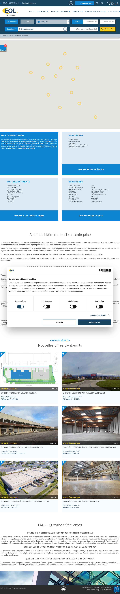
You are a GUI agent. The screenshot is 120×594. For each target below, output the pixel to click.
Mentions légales (87, 587)
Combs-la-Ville (74, 198)
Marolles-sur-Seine (97, 191)
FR (97, 3)
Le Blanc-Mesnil (96, 201)
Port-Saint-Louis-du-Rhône (100, 189)
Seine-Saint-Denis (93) (14, 189)
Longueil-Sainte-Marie (98, 194)
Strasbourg (72, 196)
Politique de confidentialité (103, 587)
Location (13, 22)
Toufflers (94, 200)
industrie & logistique (59, 11)
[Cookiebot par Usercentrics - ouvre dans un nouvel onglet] (100, 270)
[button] (60, 67)
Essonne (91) (11, 198)
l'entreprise (41, 11)
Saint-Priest (95, 196)
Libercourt (94, 198)
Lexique (97, 590)
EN (102, 3)
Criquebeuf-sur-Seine (76, 187)
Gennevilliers (73, 194)
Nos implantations (29, 3)
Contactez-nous (86, 3)
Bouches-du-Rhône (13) (15, 193)
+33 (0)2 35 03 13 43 (9, 3)
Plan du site (90, 590)
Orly (92, 186)
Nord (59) (10, 194)
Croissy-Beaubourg (75, 201)
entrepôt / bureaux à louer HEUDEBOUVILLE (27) (22, 447)
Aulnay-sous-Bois (75, 189)
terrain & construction (94, 11)
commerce (77, 11)
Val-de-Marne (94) (13, 196)
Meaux (93, 187)
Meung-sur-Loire (74, 186)
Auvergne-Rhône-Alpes (76, 147)
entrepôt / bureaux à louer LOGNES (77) (18, 393)
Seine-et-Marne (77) (13, 186)
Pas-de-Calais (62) (13, 191)
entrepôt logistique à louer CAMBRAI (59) (81, 501)
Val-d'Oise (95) (12, 187)
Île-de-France (73, 140)
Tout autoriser (94, 322)
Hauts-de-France (74, 141)
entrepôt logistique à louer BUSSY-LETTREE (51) (84, 393)
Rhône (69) (10, 200)
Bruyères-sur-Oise (97, 193)
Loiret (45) (10, 201)
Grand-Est (72, 143)
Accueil (32, 11)
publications (113, 11)
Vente (28, 22)
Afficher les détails (98, 315)
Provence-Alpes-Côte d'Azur (78, 145)
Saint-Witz (72, 193)
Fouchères (72, 200)
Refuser (59, 322)
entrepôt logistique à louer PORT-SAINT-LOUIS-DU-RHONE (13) (89, 447)
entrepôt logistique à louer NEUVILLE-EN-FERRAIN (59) (25, 501)
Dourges (72, 191)
